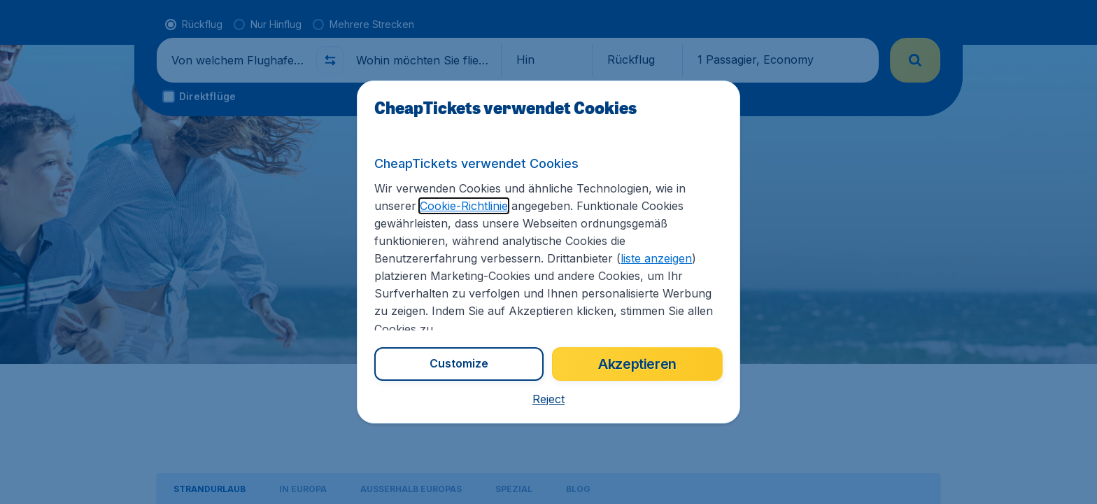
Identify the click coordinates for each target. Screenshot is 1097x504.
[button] (548, 399)
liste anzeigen (656, 258)
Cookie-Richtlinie (464, 206)
